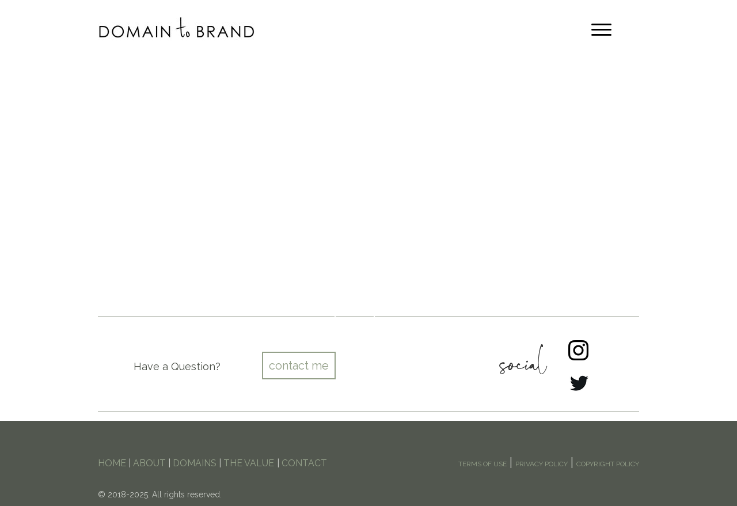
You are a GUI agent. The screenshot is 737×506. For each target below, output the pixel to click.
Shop (354, 307)
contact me (299, 365)
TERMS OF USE (482, 464)
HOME (112, 463)
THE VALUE (248, 463)
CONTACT (304, 463)
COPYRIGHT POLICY (607, 464)
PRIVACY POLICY (541, 464)
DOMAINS (194, 463)
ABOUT (149, 463)
